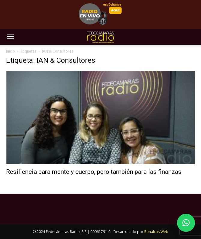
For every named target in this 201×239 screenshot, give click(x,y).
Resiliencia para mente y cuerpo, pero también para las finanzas (94, 171)
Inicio (10, 51)
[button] (10, 37)
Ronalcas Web (156, 231)
